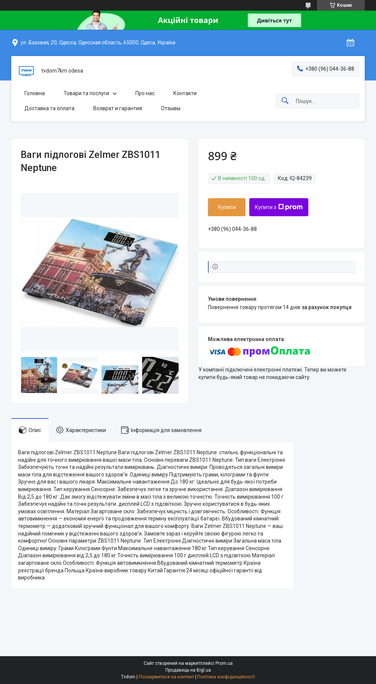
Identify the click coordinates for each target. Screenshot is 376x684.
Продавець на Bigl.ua (188, 670)
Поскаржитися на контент (166, 676)
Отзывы (170, 108)
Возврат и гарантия (117, 108)
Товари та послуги (86, 93)
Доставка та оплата (49, 108)
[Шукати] (285, 101)
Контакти (185, 93)
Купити (227, 207)
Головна (34, 93)
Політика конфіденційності (226, 676)
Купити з (279, 207)
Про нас (145, 93)
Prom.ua (224, 663)
